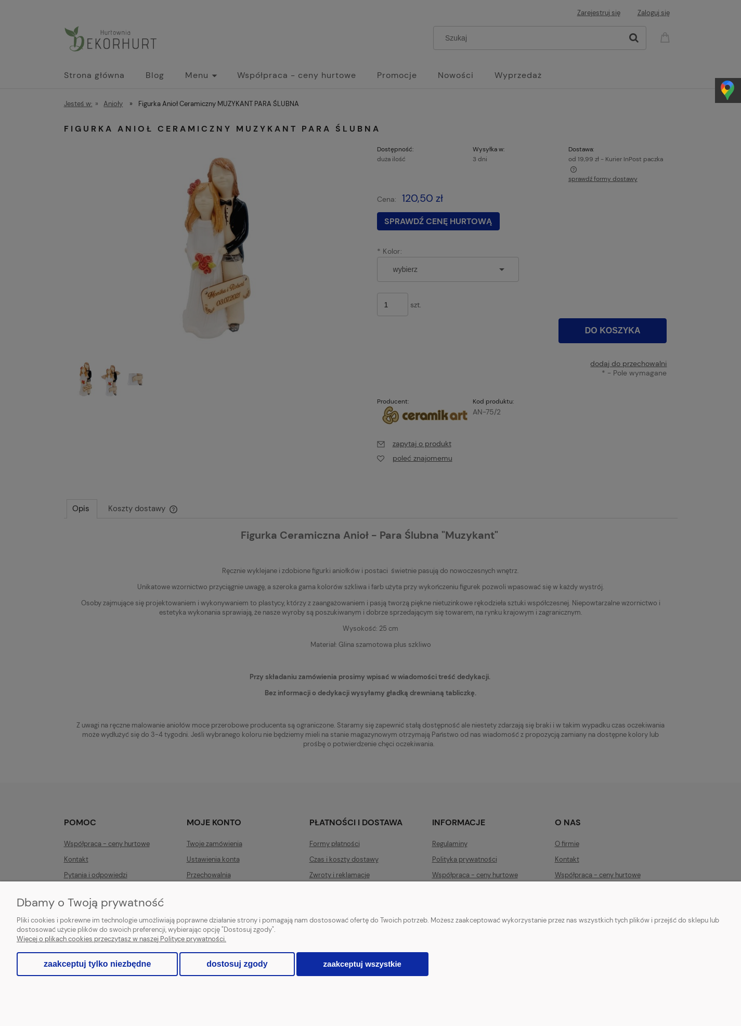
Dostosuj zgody (236, 963)
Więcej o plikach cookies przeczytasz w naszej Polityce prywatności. (121, 938)
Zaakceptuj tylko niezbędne (97, 963)
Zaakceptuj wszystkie (362, 963)
